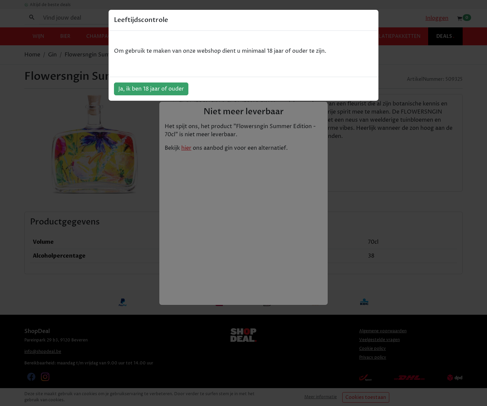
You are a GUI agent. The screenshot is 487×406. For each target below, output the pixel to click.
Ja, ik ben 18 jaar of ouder (151, 89)
